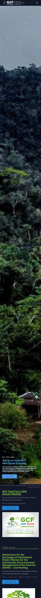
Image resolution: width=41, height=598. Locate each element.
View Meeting (10, 508)
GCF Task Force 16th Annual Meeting (14, 493)
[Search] (37, 2)
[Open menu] (4, 3)
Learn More (9, 476)
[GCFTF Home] (15, 3)
